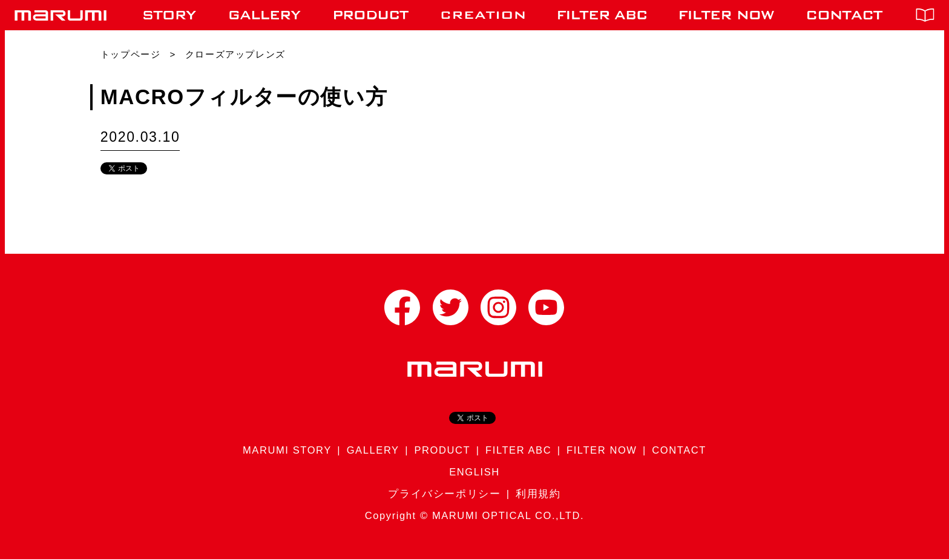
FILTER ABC (518, 450)
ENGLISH (474, 471)
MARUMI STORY (287, 450)
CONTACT (679, 450)
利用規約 (538, 493)
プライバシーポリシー (444, 493)
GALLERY (373, 450)
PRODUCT (442, 450)
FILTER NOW (601, 450)
